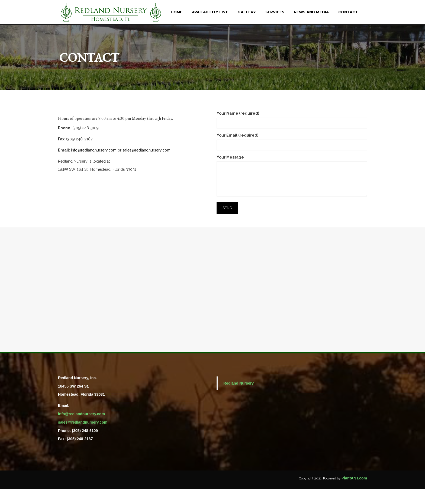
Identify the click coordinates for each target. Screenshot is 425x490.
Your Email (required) (292, 141)
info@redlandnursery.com (94, 151)
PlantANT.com (354, 479)
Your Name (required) (292, 119)
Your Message (292, 177)
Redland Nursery (238, 384)
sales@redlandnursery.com (146, 151)
